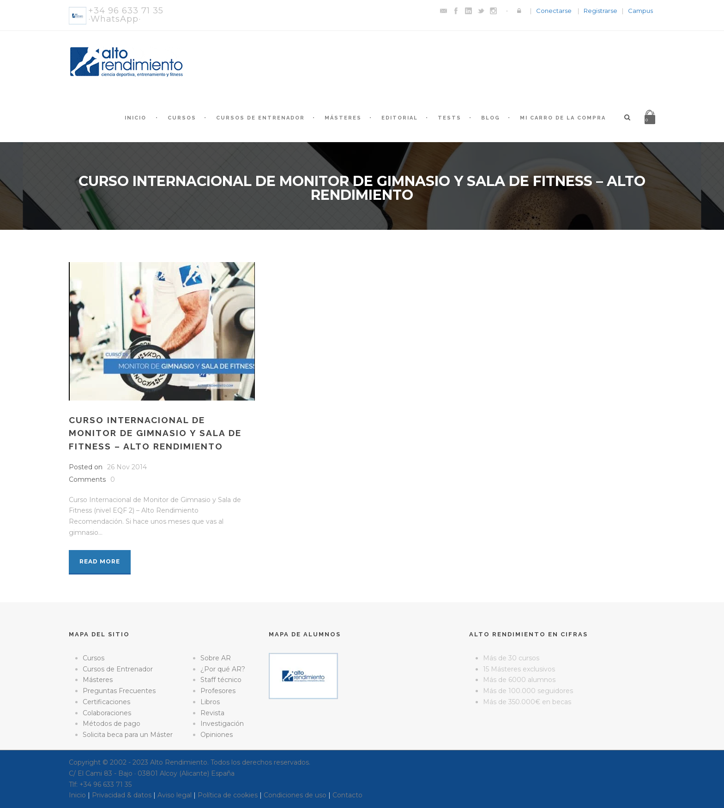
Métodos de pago (111, 723)
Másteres (343, 118)
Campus (640, 10)
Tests (449, 118)
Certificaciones (106, 702)
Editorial (399, 118)
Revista (212, 713)
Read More (99, 561)
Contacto (347, 795)
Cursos (182, 118)
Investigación (222, 723)
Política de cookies (228, 795)
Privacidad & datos (121, 795)
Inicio (135, 118)
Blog (490, 118)
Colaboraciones (107, 713)
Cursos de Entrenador (260, 118)
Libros (210, 702)
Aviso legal (174, 795)
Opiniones (216, 734)
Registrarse (600, 10)
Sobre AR (215, 658)
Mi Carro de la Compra (563, 118)
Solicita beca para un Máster (128, 734)
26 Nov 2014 (127, 467)
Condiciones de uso (295, 795)
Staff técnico (220, 680)
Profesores (217, 691)
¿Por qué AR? (222, 669)
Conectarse (554, 10)
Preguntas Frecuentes (119, 691)
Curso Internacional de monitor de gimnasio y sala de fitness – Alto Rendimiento (155, 433)
